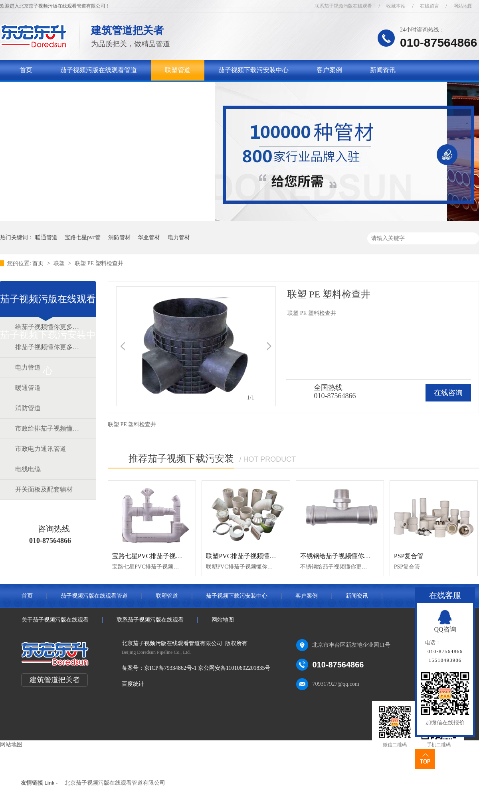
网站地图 (463, 6)
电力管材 (179, 237)
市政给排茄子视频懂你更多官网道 (47, 428)
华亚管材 (149, 237)
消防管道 (28, 408)
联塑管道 (177, 70)
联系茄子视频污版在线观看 (343, 6)
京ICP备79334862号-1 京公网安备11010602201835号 (207, 668)
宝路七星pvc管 (83, 237)
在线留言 (429, 6)
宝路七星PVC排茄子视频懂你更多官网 (166, 556)
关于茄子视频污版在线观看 (58, 90)
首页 (26, 70)
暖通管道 (46, 237)
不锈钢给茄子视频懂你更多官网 (345, 556)
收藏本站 (396, 6)
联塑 (59, 263)
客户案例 (329, 70)
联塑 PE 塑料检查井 (99, 263)
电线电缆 (28, 469)
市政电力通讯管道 (40, 448)
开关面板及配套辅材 (44, 489)
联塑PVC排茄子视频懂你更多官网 (253, 556)
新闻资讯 (383, 70)
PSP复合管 (409, 556)
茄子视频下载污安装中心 (253, 70)
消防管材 (119, 237)
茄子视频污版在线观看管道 (98, 70)
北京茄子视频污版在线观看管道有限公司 (115, 783)
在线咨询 (448, 393)
